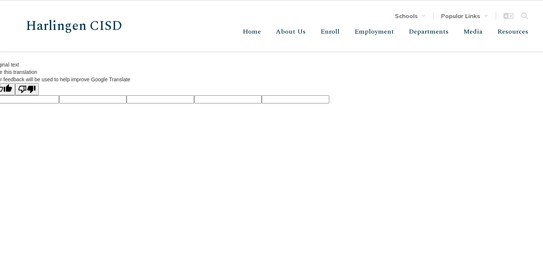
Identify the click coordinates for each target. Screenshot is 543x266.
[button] (410, 16)
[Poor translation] (27, 89)
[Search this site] (524, 16)
